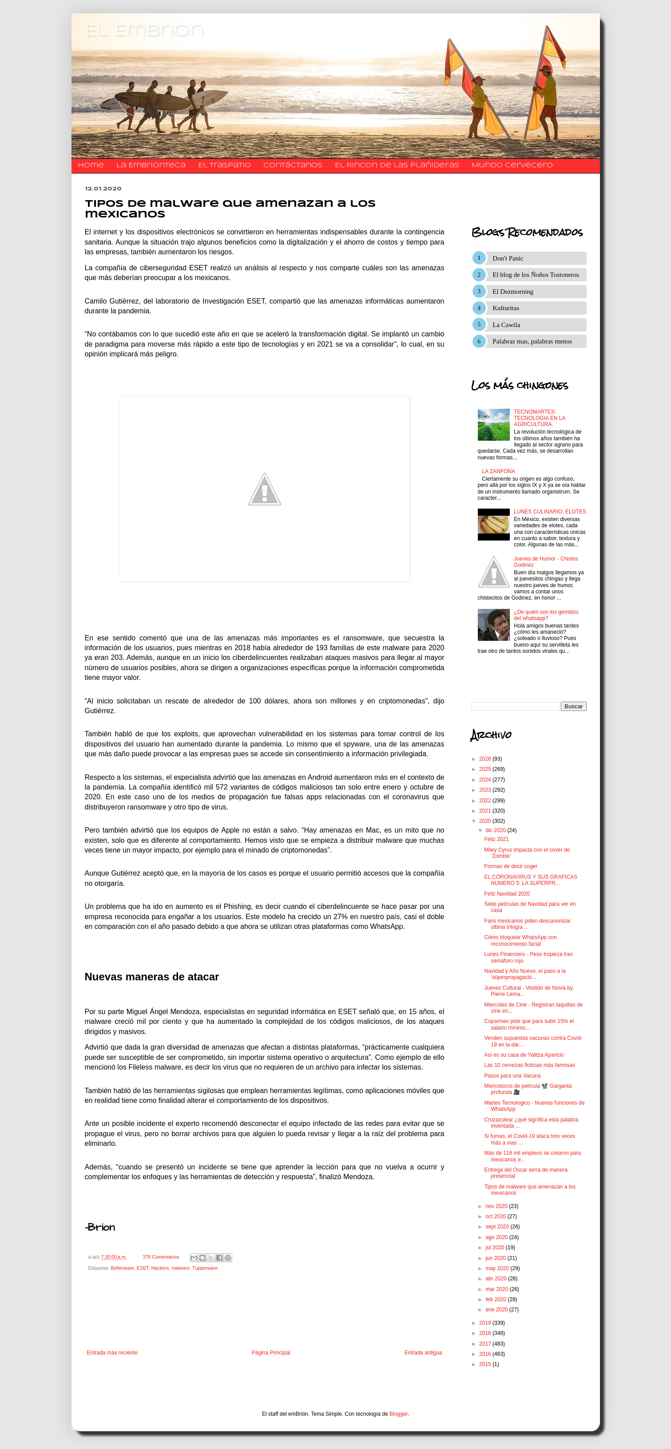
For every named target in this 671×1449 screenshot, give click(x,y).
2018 (485, 1333)
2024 (485, 780)
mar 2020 (497, 1289)
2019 (485, 1323)
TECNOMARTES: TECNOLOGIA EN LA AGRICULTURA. (539, 418)
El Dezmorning (512, 291)
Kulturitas (505, 308)
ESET (143, 1268)
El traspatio (224, 165)
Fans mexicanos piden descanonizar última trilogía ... (527, 924)
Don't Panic (508, 258)
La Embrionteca (151, 165)
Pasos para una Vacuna (512, 1076)
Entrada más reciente (112, 1353)
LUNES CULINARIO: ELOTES (550, 512)
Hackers (160, 1268)
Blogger (398, 1414)
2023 (485, 790)
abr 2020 (496, 1278)
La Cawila (506, 324)
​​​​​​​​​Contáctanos (292, 165)
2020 (485, 821)
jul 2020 (495, 1247)
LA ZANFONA (498, 471)
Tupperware (205, 1268)
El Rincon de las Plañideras (397, 165)
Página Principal (271, 1353)
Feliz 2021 (496, 839)
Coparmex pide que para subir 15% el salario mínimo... (528, 1024)
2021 (485, 811)
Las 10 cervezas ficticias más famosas (529, 1065)
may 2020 (497, 1268)
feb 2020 (496, 1299)
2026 (485, 759)
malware (180, 1268)
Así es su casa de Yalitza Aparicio (524, 1055)
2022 (485, 801)
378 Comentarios (161, 1256)
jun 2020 (496, 1258)
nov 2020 (497, 1206)
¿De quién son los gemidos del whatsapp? (546, 615)
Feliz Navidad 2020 (507, 894)
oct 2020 (496, 1216)
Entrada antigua (423, 1353)
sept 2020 (497, 1227)
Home (91, 165)
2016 (485, 1354)
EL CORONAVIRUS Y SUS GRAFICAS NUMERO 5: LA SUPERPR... (530, 880)
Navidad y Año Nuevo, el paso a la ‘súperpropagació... (524, 974)
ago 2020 (497, 1237)
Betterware (122, 1268)
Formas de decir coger (510, 866)
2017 (485, 1344)
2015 (485, 1364)
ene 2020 (497, 1310)
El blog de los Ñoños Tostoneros (535, 274)
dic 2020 (496, 830)
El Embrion (144, 31)
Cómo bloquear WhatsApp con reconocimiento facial (520, 940)
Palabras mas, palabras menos (532, 341)
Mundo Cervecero (512, 165)
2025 (485, 769)
